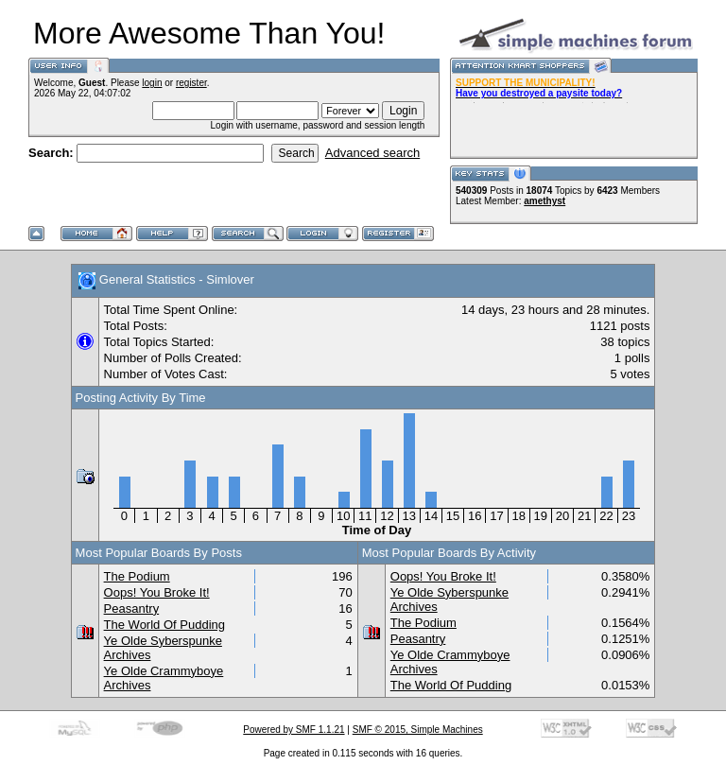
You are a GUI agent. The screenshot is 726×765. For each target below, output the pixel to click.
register (191, 83)
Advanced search (372, 153)
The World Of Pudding (164, 624)
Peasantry (132, 608)
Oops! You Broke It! (157, 592)
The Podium (137, 576)
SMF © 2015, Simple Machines (418, 729)
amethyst (544, 201)
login (152, 83)
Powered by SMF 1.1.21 (293, 729)
